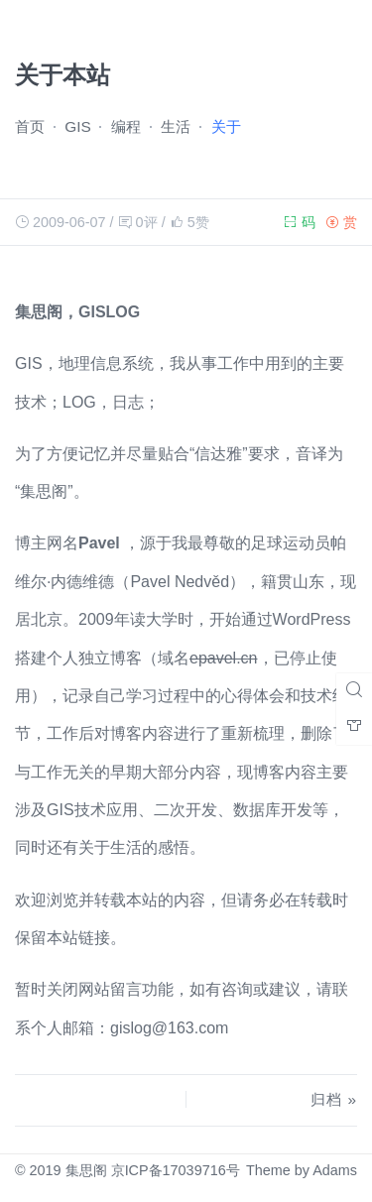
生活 (175, 126)
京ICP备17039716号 (175, 1170)
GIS (77, 126)
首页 (30, 126)
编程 (126, 126)
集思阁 (86, 1170)
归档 (326, 1099)
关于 (226, 126)
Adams (334, 1170)
